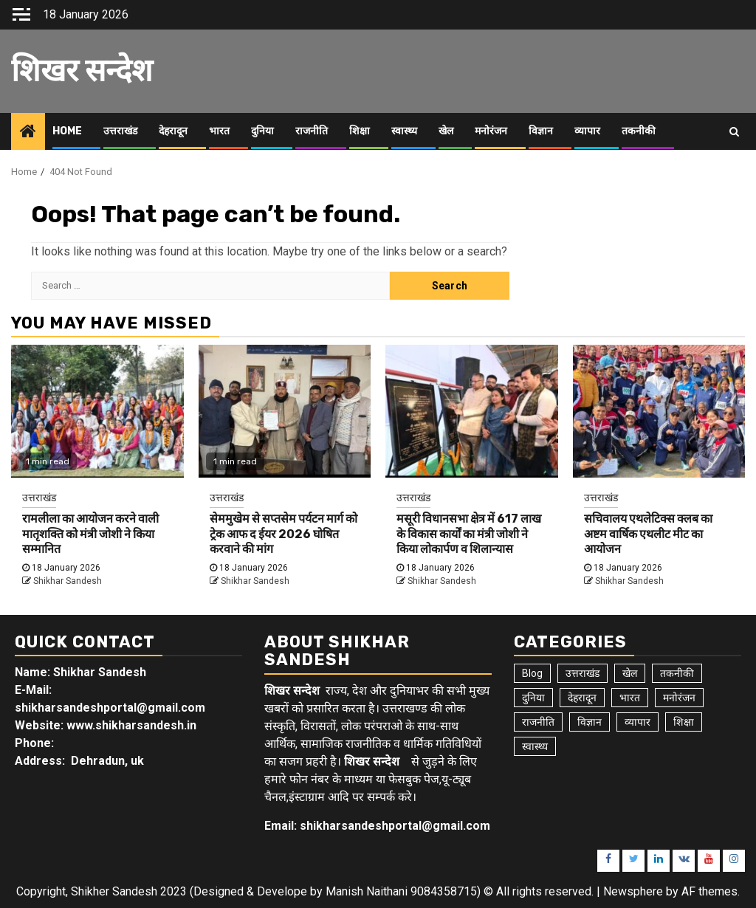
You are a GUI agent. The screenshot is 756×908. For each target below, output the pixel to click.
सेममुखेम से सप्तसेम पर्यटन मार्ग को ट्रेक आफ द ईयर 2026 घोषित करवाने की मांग (283, 534)
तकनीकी (639, 131)
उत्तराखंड (120, 131)
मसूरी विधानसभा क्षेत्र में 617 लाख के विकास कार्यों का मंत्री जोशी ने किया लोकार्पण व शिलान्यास (468, 534)
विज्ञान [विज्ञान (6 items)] (589, 722)
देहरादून (173, 131)
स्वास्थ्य (404, 131)
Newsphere (633, 891)
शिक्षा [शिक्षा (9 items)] (683, 722)
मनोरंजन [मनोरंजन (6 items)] (679, 698)
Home (67, 131)
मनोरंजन (491, 131)
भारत (219, 131)
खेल (446, 131)
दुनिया (262, 131)
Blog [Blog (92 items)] (532, 673)
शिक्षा (359, 131)
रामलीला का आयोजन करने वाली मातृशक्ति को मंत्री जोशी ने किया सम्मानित (90, 534)
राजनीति (311, 131)
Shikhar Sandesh (67, 581)
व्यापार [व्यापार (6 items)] (637, 722)
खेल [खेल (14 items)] (629, 673)
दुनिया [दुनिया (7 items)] (533, 698)
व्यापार (587, 131)
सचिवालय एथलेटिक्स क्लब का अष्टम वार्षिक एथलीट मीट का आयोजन (648, 534)
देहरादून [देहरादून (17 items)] (582, 698)
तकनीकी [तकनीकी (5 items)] (677, 673)
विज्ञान (541, 131)
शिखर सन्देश (82, 70)
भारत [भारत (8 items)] (629, 698)
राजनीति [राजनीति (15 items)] (538, 722)
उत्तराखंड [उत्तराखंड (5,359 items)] (582, 673)
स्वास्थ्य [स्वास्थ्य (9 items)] (535, 746)
